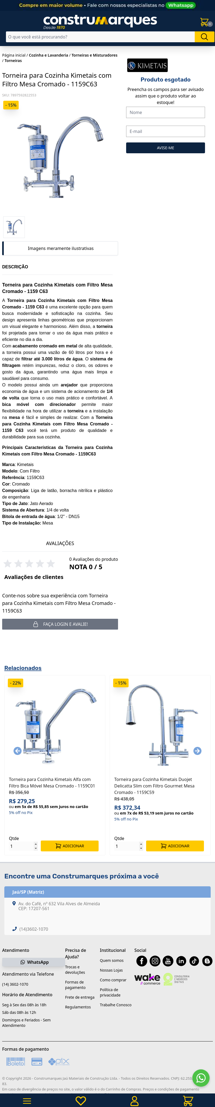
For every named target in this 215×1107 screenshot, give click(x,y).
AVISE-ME (165, 147)
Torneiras (13, 60)
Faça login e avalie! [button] (60, 624)
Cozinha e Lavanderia (48, 55)
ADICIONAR (69, 846)
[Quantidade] (23, 846)
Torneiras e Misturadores (94, 55)
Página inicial (13, 55)
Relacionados (23, 668)
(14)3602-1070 (33, 929)
